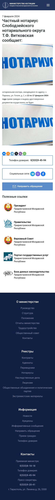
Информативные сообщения (27, 426)
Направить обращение (28, 186)
